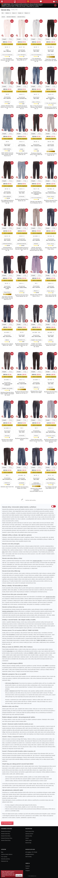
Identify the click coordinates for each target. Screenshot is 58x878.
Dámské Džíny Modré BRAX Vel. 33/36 (7, 344)
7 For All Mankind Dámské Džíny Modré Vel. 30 (36, 60)
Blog (2, 852)
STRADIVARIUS (7, 243)
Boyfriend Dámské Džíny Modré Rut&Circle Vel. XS (21, 345)
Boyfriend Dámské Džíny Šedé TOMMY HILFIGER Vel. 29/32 (7, 394)
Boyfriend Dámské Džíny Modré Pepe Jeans (50, 201)
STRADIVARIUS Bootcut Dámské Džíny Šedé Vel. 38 (21, 249)
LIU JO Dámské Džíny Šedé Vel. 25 (51, 154)
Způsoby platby (28, 835)
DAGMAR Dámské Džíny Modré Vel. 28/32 (21, 487)
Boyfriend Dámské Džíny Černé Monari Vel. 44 (21, 295)
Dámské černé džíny (5, 835)
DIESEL (36, 243)
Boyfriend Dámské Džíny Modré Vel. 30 (21, 200)
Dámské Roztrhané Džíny (6, 838)
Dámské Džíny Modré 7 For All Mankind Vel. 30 (51, 107)
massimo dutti (50, 435)
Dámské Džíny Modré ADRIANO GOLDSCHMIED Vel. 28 (36, 490)
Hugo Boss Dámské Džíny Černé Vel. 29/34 (51, 60)
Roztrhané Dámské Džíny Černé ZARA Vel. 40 (36, 154)
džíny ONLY (10, 651)
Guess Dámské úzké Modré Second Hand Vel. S (36, 441)
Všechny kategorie (7, 823)
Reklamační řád (4, 861)
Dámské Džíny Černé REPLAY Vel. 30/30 (36, 392)
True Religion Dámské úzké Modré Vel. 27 (51, 487)
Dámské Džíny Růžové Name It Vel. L (36, 295)
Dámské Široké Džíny (5, 840)
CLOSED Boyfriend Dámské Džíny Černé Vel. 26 (21, 107)
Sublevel (7, 482)
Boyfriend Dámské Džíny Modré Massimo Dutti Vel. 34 (50, 441)
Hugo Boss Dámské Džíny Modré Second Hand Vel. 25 (7, 298)
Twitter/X (27, 868)
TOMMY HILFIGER (36, 340)
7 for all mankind (7, 54)
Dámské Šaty (28, 842)
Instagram (27, 870)
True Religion (22, 54)
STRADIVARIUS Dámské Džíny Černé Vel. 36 (7, 249)
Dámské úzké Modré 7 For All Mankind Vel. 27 (36, 202)
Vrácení (27, 838)
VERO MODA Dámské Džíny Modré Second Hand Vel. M (7, 154)
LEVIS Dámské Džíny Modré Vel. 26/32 (51, 344)
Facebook (27, 866)
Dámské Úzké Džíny (5, 833)
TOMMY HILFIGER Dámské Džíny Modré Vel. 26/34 (36, 345)
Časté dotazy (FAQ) (29, 831)
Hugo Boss (51, 54)
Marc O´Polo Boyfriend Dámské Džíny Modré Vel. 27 (36, 107)
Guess (36, 435)
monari (22, 291)
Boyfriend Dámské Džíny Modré (21, 439)
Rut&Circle (21, 339)
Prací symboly (4, 856)
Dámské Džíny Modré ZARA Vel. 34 (21, 154)
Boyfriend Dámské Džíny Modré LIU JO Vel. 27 (21, 392)
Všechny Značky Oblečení (6, 854)
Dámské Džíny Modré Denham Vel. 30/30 (7, 440)
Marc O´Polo (36, 101)
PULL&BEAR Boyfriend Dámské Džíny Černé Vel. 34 (7, 202)
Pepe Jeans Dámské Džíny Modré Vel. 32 (50, 295)
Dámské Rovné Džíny (5, 831)
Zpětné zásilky (28, 840)
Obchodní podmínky (5, 858)
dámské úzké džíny (37, 560)
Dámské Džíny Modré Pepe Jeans (51, 248)
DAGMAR (21, 482)
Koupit (4, 39)
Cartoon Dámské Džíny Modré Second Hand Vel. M (7, 107)
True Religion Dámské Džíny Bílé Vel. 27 (22, 59)
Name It (36, 290)
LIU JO (51, 149)
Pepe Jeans (50, 196)
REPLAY (36, 387)
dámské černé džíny (50, 596)
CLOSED (21, 101)
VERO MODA (7, 149)
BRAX (7, 340)
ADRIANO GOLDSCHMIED (36, 483)
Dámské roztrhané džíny (8, 611)
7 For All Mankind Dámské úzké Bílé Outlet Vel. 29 (7, 60)
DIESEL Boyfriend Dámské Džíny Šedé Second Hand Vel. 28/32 (36, 249)
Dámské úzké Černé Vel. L (7, 487)
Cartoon (7, 101)
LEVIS (50, 340)
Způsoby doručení (29, 833)
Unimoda (21, 196)
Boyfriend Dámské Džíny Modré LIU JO (50, 392)
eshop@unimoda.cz (29, 854)
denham (7, 435)
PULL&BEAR (7, 196)
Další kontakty (28, 856)
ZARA (21, 149)
